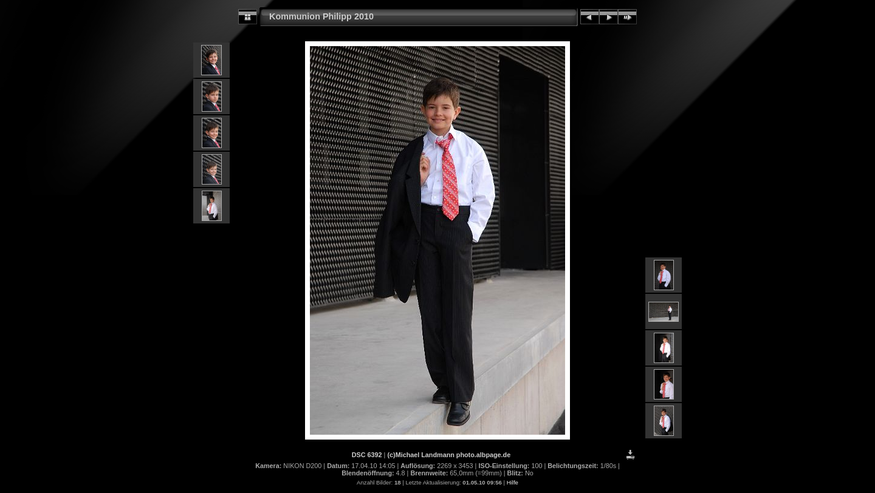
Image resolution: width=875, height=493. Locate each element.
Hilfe (512, 482)
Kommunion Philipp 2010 (321, 16)
